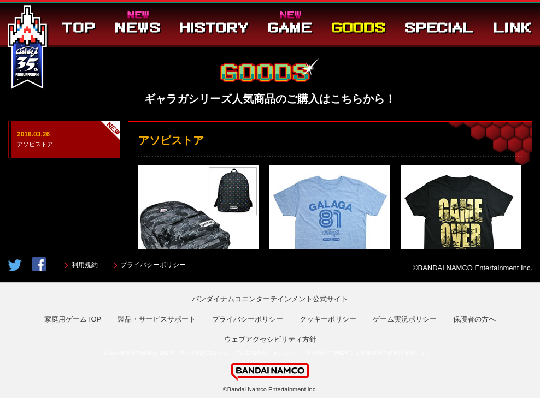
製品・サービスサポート (157, 319)
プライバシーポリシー (153, 265)
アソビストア (64, 138)
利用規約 (85, 265)
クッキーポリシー (328, 319)
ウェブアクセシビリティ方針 (270, 339)
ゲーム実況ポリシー (405, 319)
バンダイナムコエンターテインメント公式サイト (270, 299)
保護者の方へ (474, 319)
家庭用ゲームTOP (73, 319)
